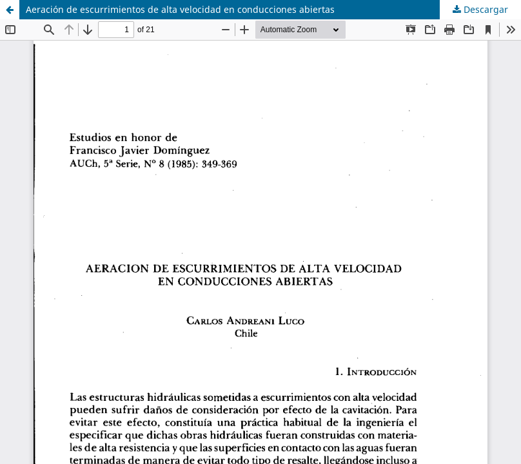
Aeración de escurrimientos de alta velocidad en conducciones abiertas (180, 9)
